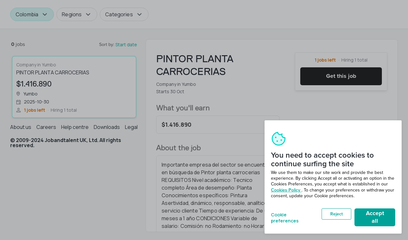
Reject (336, 214)
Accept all (375, 217)
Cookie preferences (285, 217)
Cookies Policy (286, 190)
